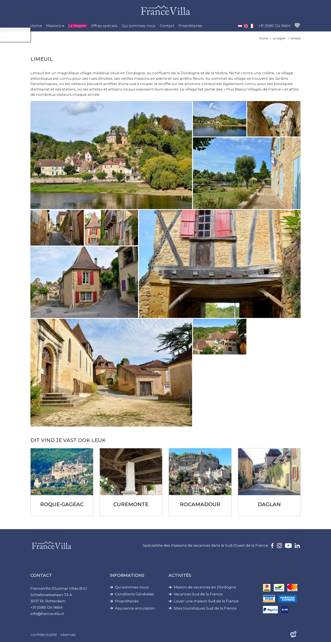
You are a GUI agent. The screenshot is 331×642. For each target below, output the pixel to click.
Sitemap (68, 635)
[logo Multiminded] (293, 635)
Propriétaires (126, 601)
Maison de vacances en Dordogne (205, 587)
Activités (179, 575)
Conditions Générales (134, 594)
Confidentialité (43, 635)
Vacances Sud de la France (198, 594)
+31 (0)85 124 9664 (46, 607)
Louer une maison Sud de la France (206, 601)
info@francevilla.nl (47, 614)
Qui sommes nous (132, 587)
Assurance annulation (135, 608)
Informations (127, 575)
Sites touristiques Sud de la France (205, 608)
